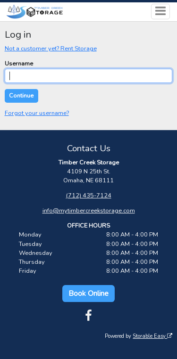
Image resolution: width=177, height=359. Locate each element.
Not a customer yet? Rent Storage (51, 48)
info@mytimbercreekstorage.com (88, 210)
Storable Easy (152, 336)
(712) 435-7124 (88, 195)
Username (19, 63)
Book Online (88, 293)
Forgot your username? (37, 113)
